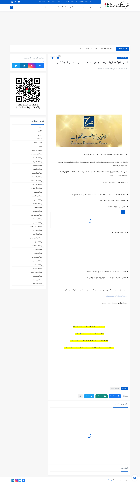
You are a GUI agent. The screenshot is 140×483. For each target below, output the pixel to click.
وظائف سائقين (75, 7)
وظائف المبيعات (62, 7)
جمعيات (39, 139)
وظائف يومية (96, 7)
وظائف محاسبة (36, 245)
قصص (40, 146)
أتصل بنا (60, 2)
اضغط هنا (78, 327)
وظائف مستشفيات (35, 249)
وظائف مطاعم (37, 257)
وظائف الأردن (123, 58)
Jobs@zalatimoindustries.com (117, 296)
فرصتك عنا (41, 2)
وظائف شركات (86, 7)
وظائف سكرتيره (36, 215)
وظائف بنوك (38, 192)
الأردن (40, 135)
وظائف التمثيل (37, 169)
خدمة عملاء (38, 142)
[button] (115, 396)
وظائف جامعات (37, 196)
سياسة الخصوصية (85, 2)
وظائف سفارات (36, 154)
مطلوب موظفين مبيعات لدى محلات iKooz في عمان (97, 48)
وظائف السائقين (36, 173)
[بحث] (11, 7)
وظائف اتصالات (36, 158)
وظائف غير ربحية (36, 226)
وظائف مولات (37, 276)
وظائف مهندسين (36, 272)
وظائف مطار (37, 253)
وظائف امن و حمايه (35, 184)
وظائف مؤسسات (36, 242)
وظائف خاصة (37, 203)
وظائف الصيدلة (37, 177)
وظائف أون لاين (36, 188)
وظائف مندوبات (36, 264)
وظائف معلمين (50, 7)
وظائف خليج (38, 207)
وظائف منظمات (36, 268)
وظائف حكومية (37, 200)
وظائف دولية (37, 211)
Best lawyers (37, 284)
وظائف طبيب (37, 223)
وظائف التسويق (36, 165)
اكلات (40, 131)
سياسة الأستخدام (71, 2)
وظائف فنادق (37, 230)
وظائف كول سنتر (36, 238)
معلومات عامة (37, 150)
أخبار (40, 127)
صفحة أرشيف (51, 2)
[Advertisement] (70, 28)
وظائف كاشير (37, 234)
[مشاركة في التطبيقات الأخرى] (80, 396)
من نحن (96, 2)
